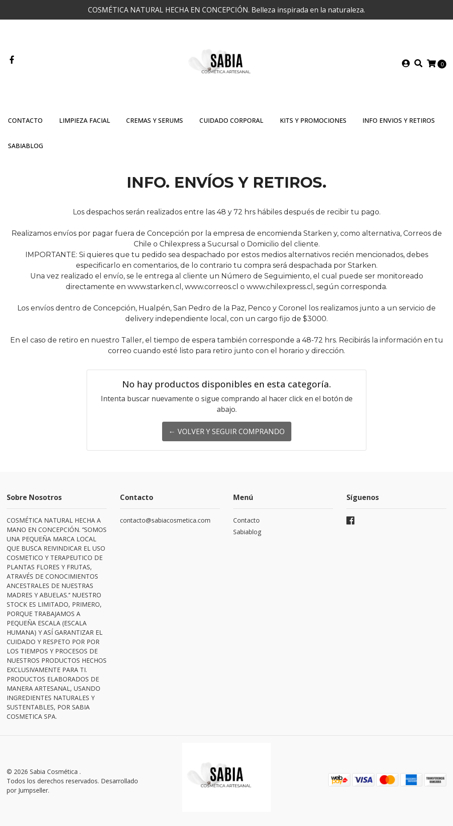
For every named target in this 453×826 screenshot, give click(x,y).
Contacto (25, 120)
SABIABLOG (25, 145)
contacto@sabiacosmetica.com (165, 520)
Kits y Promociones (313, 120)
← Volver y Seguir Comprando (227, 431)
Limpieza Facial (84, 120)
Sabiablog (247, 532)
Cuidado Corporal (231, 120)
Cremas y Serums (154, 120)
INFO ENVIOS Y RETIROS (398, 120)
